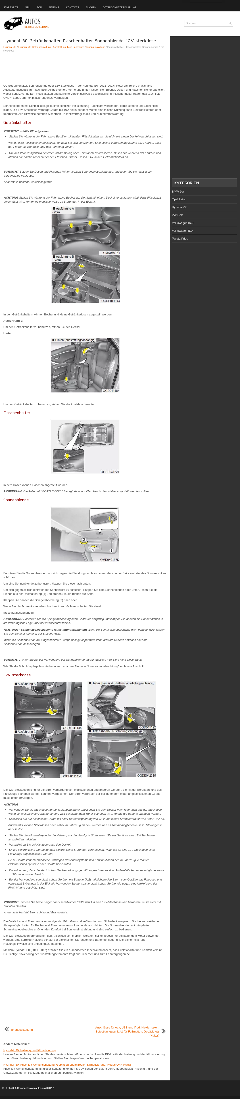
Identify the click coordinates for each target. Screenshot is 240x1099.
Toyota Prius (180, 238)
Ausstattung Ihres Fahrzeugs (68, 47)
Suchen (91, 7)
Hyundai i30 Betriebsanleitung (34, 47)
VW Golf (177, 215)
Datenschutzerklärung (119, 7)
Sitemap (53, 7)
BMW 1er (178, 191)
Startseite (10, 7)
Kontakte (72, 7)
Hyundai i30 (9, 47)
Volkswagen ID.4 (183, 230)
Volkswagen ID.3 (183, 223)
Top (39, 7)
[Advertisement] (84, 68)
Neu (27, 7)
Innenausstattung (95, 47)
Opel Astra (179, 199)
